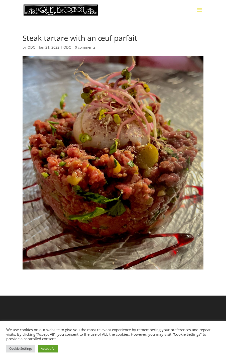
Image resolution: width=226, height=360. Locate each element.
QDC (31, 47)
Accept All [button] (48, 348)
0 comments (85, 47)
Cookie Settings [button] (20, 348)
